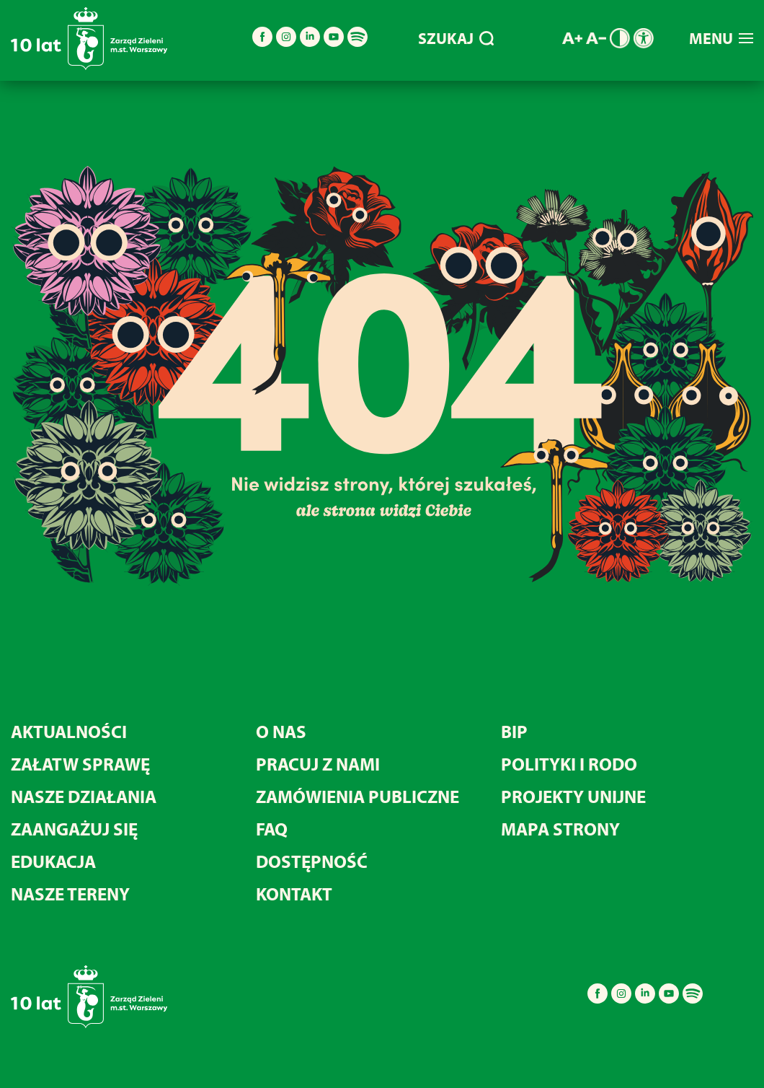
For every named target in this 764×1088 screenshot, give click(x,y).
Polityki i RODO (569, 764)
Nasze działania (83, 796)
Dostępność (312, 861)
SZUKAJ (456, 38)
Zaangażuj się (74, 828)
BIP (514, 731)
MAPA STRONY (560, 828)
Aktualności (69, 731)
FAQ (272, 828)
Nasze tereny (70, 893)
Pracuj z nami (318, 764)
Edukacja (53, 861)
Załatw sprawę (80, 764)
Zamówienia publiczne (357, 796)
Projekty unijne (573, 796)
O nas (281, 731)
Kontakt (294, 893)
